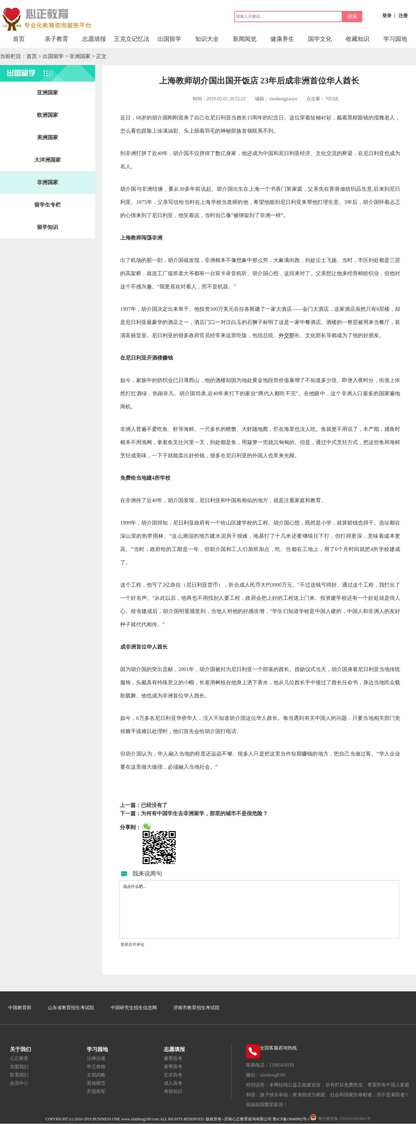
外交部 (287, 335)
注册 (403, 15)
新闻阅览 (245, 39)
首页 (19, 39)
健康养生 (282, 39)
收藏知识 (357, 39)
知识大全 (207, 39)
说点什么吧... (259, 909)
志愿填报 (94, 39)
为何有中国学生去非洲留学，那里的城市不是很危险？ (204, 813)
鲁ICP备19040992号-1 (291, 1119)
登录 (387, 15)
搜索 (352, 16)
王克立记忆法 (132, 39)
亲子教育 (56, 39)
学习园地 (395, 39)
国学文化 (320, 39)
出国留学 (169, 39)
